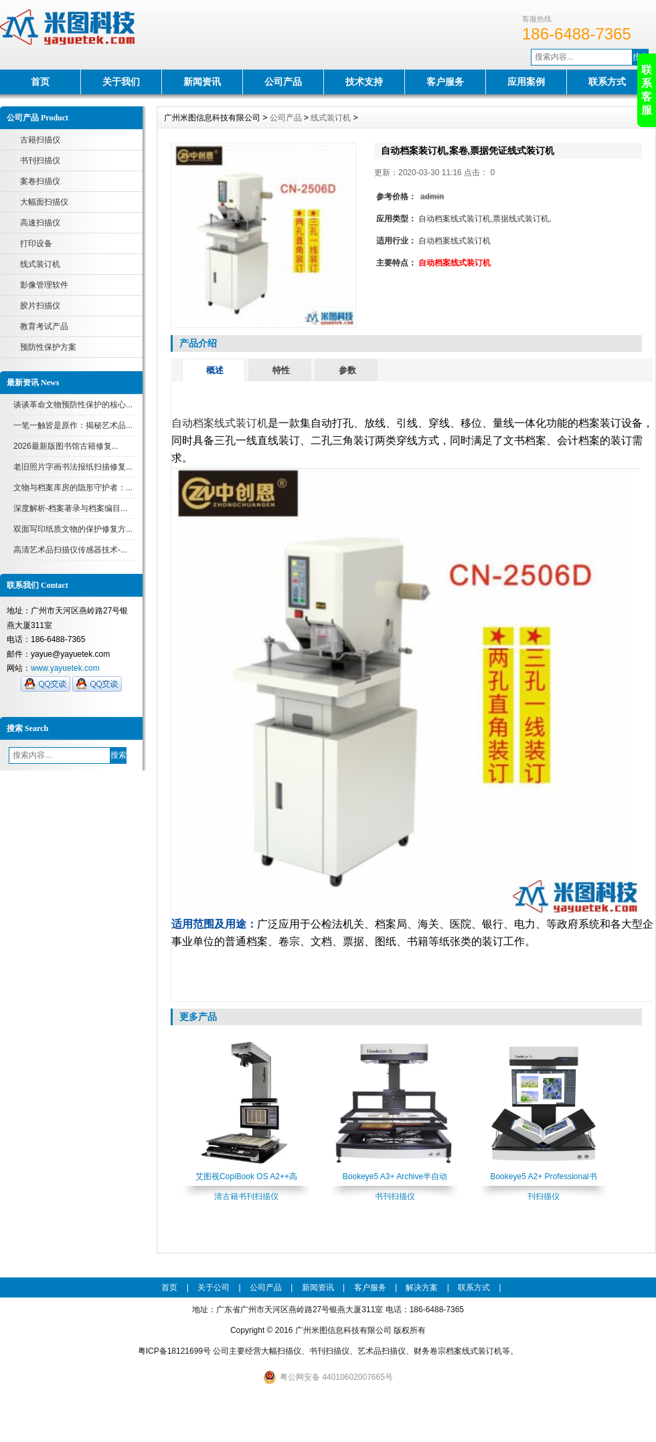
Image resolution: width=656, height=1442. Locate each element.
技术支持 (364, 81)
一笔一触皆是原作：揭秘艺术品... (73, 425)
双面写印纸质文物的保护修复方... (73, 529)
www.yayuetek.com (65, 668)
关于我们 (121, 81)
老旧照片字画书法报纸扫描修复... (73, 467)
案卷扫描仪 (40, 181)
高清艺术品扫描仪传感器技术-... (70, 549)
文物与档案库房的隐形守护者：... (73, 487)
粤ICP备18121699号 (174, 1351)
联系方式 (607, 81)
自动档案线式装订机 (219, 423)
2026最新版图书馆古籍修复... (65, 446)
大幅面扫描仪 (44, 202)
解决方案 (422, 1287)
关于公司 (213, 1287)
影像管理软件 (44, 285)
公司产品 (283, 81)
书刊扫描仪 (40, 160)
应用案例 (526, 81)
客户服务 (445, 81)
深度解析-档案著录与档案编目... (70, 508)
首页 (40, 81)
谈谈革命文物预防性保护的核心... (73, 404)
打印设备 (36, 243)
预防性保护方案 (48, 347)
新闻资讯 (202, 81)
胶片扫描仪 (40, 305)
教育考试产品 (44, 326)
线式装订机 (40, 264)
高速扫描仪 (40, 222)
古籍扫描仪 (40, 139)
